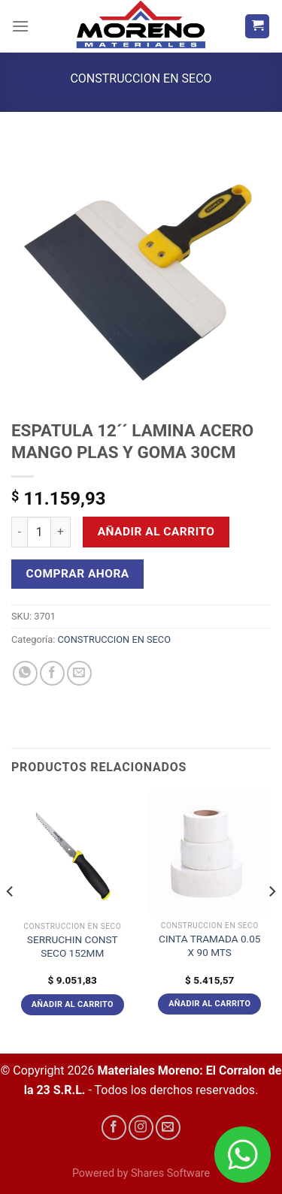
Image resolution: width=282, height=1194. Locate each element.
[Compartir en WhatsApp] (25, 673)
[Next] (271, 922)
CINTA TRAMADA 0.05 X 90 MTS (209, 945)
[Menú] (20, 26)
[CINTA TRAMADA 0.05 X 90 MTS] (209, 853)
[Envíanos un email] (168, 1127)
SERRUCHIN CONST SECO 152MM (72, 946)
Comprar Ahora (77, 573)
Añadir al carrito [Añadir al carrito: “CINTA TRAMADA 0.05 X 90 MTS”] (209, 1004)
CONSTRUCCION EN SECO (140, 78)
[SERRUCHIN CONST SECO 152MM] (72, 853)
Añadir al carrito (156, 531)
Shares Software (170, 1173)
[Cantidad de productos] (39, 532)
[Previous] (10, 922)
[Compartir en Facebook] (52, 673)
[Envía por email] (79, 673)
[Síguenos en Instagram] (141, 1127)
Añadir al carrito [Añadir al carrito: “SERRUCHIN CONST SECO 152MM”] (73, 1004)
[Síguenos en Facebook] (114, 1127)
